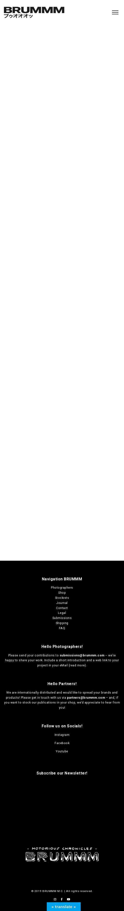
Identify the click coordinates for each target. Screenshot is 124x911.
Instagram (62, 735)
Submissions (62, 618)
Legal (62, 613)
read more (77, 665)
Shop (62, 592)
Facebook (62, 743)
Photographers (62, 587)
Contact (62, 608)
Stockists (62, 598)
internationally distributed (37, 692)
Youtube (62, 751)
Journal (62, 603)
